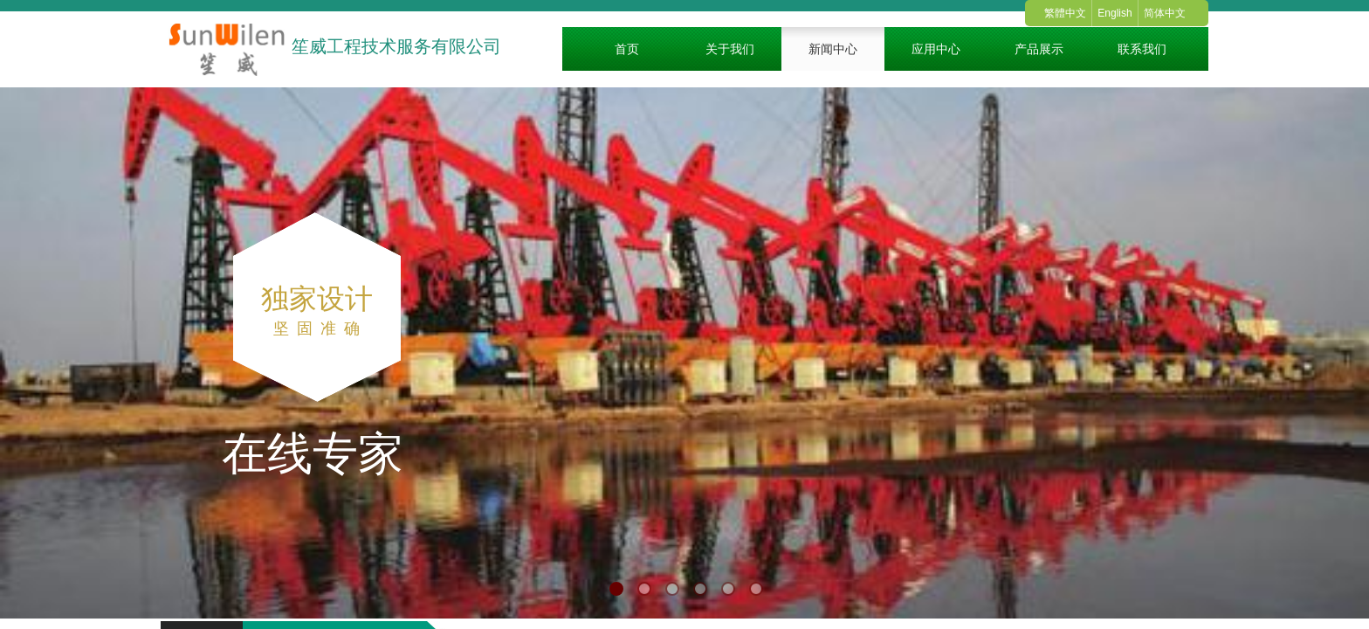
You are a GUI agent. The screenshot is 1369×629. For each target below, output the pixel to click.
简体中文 (1165, 13)
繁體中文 (1065, 13)
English (1114, 13)
